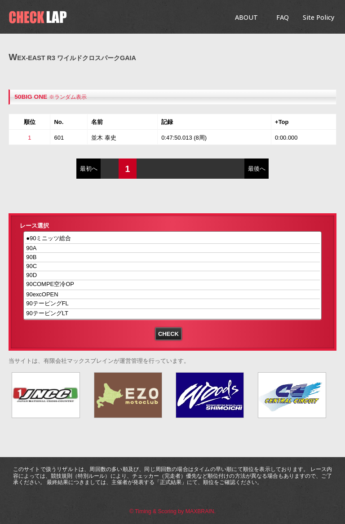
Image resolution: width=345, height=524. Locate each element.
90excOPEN (172, 294)
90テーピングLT (172, 313)
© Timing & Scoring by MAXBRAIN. (172, 511)
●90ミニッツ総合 (172, 238)
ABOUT (246, 17)
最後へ (256, 168)
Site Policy (318, 17)
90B (172, 257)
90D (172, 275)
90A (172, 248)
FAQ (282, 17)
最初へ (88, 168)
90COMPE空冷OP (172, 285)
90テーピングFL (172, 304)
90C (172, 266)
